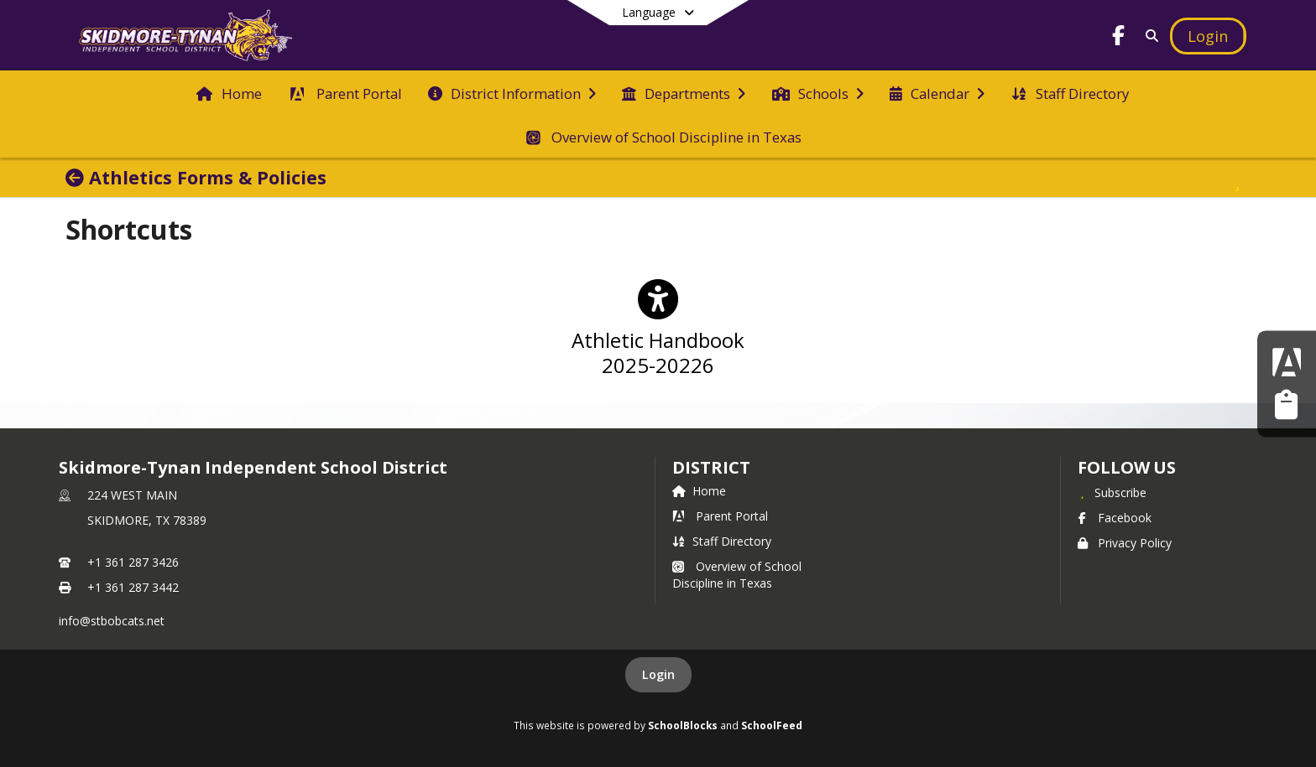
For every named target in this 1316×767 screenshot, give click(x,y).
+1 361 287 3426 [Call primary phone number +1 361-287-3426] (133, 562)
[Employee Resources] (1286, 405)
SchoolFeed (771, 725)
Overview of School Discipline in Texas (737, 574)
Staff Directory (721, 541)
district (710, 467)
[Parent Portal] (1287, 361)
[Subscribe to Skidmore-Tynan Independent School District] (1112, 492)
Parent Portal (720, 516)
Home (699, 491)
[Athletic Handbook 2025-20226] (657, 335)
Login (658, 674)
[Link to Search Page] (1149, 36)
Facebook (1115, 518)
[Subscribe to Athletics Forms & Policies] (1237, 178)
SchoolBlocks (683, 725)
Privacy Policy (1125, 543)
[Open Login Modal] (1208, 36)
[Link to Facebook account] (1118, 38)
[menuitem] (228, 92)
